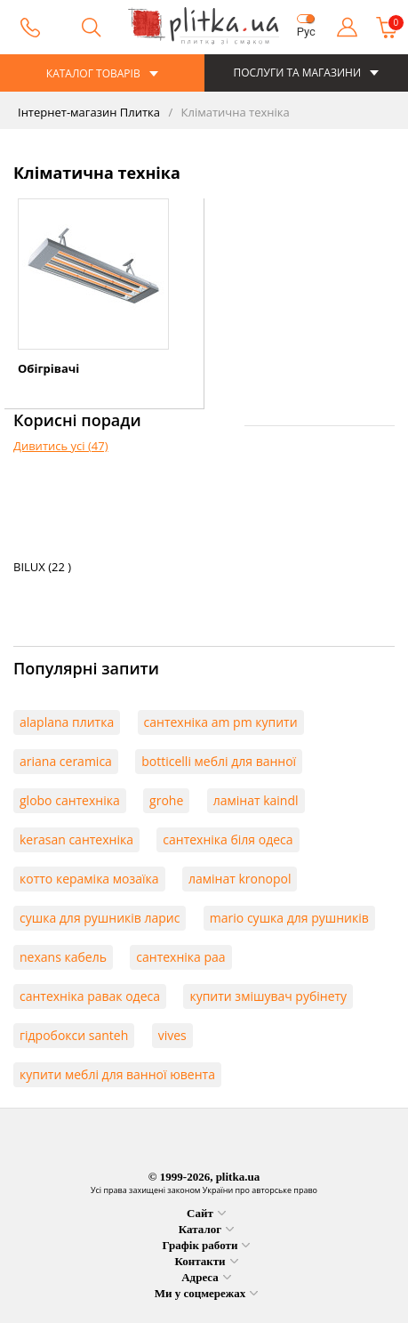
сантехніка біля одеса (227, 839)
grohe (166, 800)
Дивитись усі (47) (60, 446)
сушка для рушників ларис (100, 917)
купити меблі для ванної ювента (117, 1074)
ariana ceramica (66, 761)
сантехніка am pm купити (221, 722)
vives (172, 1035)
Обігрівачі (48, 368)
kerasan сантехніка (76, 839)
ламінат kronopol (240, 878)
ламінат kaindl (256, 800)
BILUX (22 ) (42, 567)
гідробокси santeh (74, 1035)
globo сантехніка (70, 800)
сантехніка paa (180, 956)
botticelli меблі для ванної (218, 761)
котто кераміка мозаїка (89, 878)
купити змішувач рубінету (268, 996)
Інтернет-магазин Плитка (89, 112)
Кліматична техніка (234, 112)
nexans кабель (63, 956)
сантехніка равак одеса (90, 996)
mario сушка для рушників (289, 917)
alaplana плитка (67, 722)
